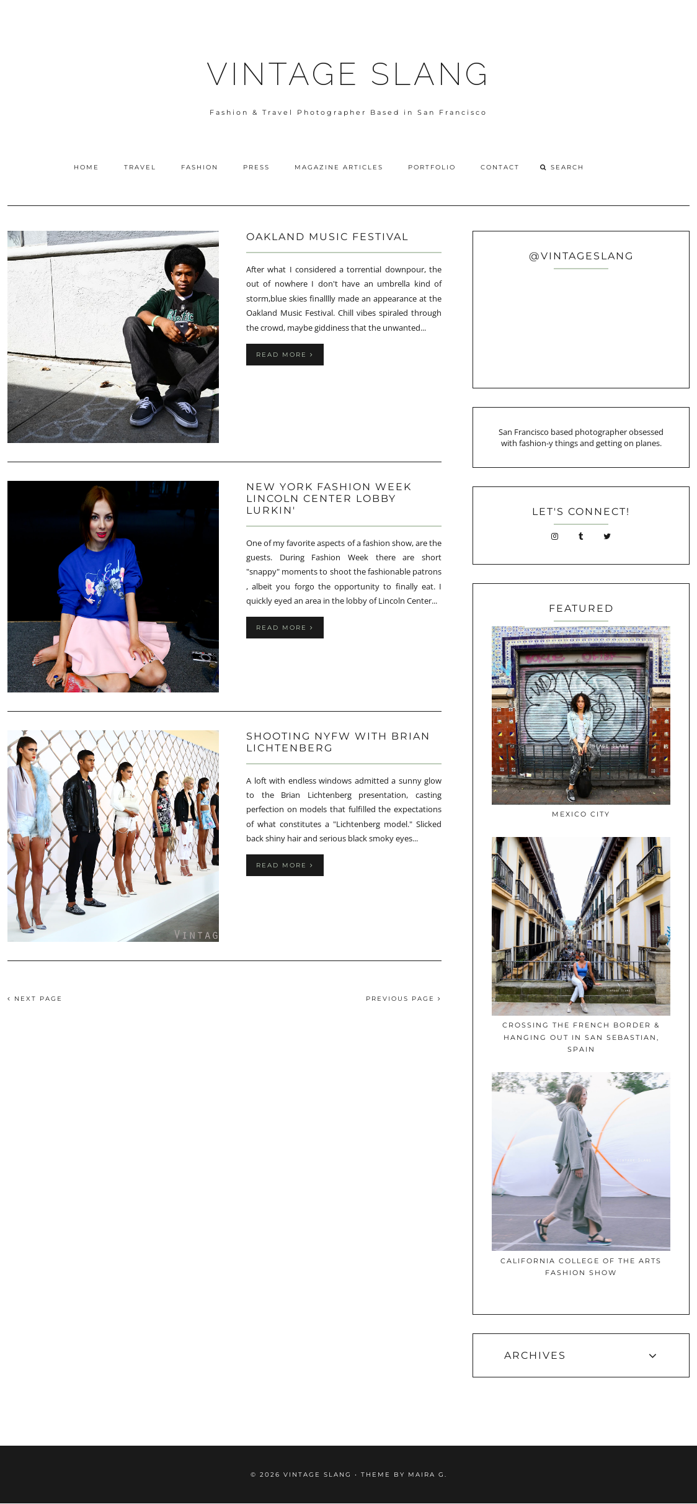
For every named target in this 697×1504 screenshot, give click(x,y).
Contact (500, 167)
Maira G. (427, 1474)
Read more (285, 355)
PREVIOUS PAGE (404, 999)
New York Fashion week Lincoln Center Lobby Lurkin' (329, 498)
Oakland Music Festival (327, 237)
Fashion (199, 167)
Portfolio (432, 167)
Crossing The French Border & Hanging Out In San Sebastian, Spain (581, 1037)
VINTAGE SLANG (348, 74)
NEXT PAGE (35, 999)
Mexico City (581, 814)
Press (256, 167)
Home (86, 167)
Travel (140, 167)
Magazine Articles (339, 167)
